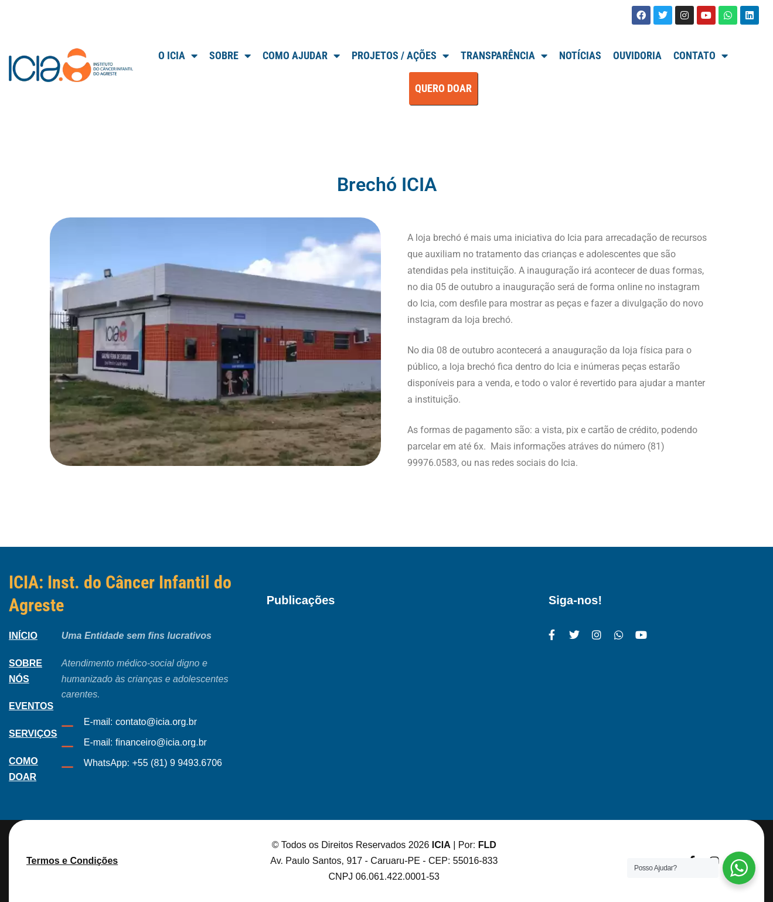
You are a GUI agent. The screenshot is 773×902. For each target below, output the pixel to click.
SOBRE (230, 56)
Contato (700, 56)
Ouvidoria (637, 55)
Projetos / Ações (400, 56)
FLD (487, 845)
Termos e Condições (72, 861)
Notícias (580, 55)
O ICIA (177, 56)
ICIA (441, 845)
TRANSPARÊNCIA (504, 56)
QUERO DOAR (443, 88)
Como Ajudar (301, 56)
